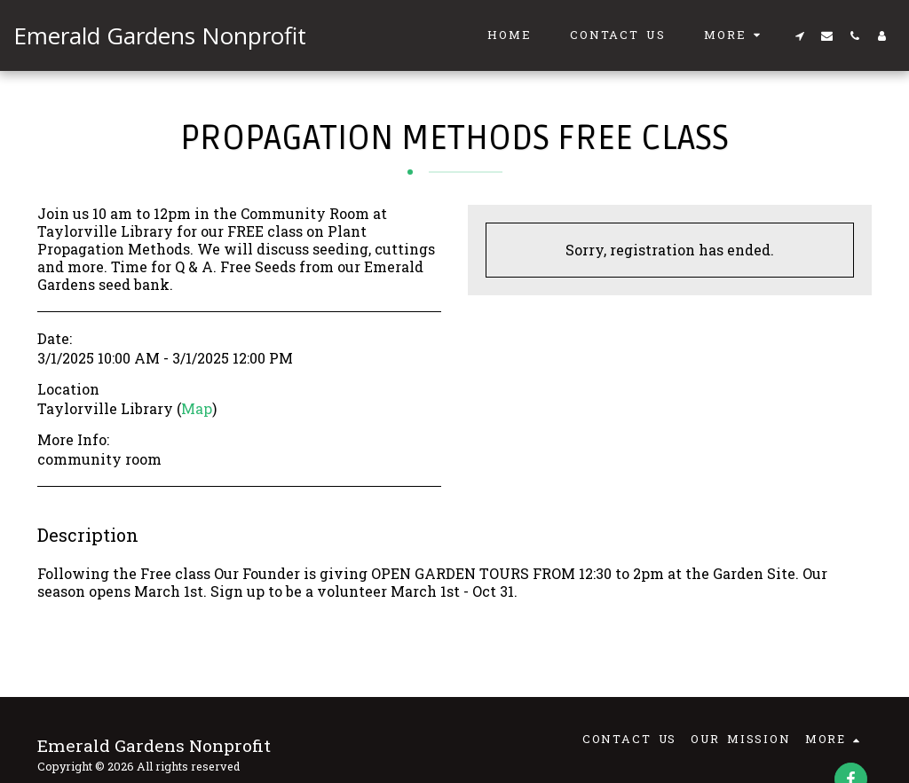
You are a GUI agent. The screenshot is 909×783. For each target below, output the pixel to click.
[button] (799, 35)
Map (196, 408)
